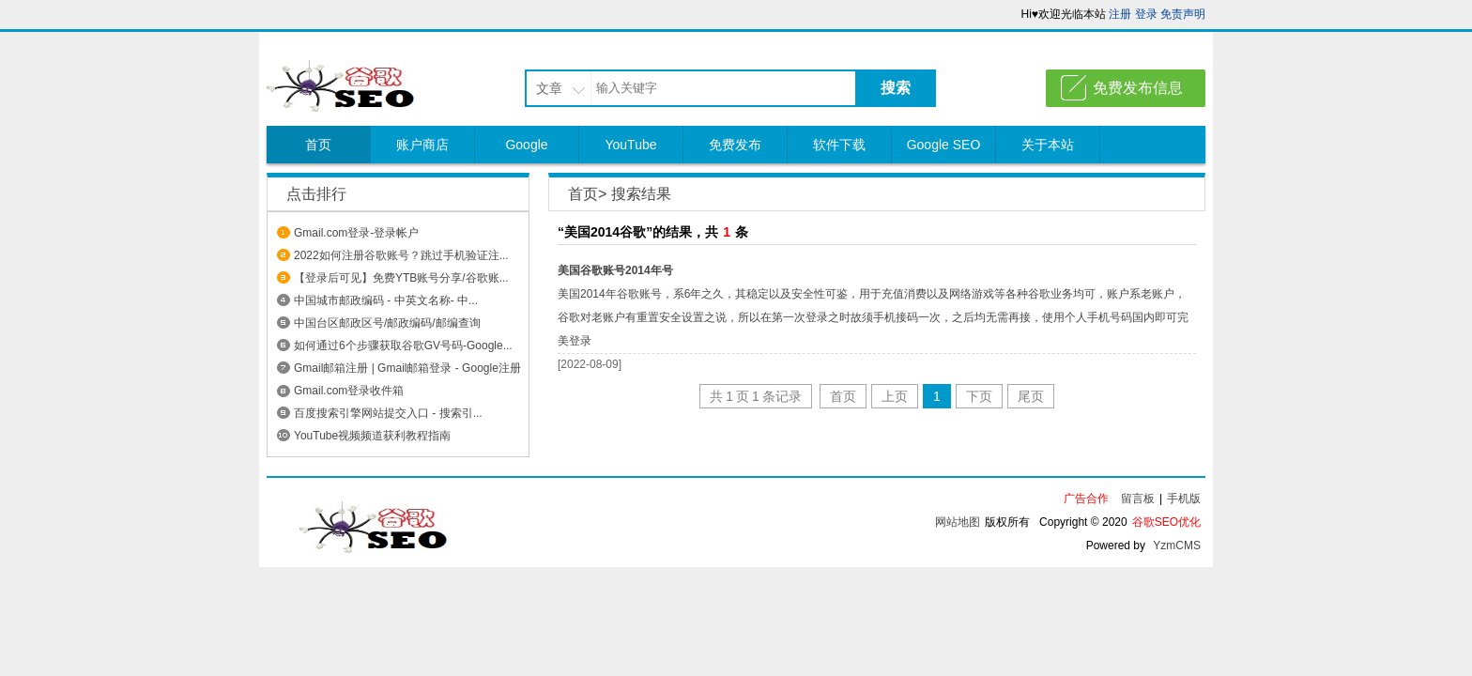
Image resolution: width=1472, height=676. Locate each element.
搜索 (896, 88)
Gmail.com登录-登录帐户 (356, 232)
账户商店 (422, 144)
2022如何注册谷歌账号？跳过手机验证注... (401, 255)
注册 (1120, 14)
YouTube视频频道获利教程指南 (372, 435)
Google (526, 144)
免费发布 (735, 144)
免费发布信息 (1138, 88)
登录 (1146, 14)
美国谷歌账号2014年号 (615, 270)
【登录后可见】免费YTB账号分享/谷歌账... (401, 277)
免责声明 (1182, 14)
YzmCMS (1177, 545)
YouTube (630, 144)
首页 (318, 144)
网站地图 (957, 522)
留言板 (1138, 498)
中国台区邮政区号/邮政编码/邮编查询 (387, 323)
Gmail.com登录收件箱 (349, 390)
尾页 (1031, 396)
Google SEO (944, 144)
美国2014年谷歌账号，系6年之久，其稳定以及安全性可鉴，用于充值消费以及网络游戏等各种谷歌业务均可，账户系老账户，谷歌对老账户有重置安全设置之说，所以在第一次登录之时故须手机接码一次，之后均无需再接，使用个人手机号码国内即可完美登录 (873, 317)
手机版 (1184, 498)
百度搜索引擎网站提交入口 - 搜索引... (388, 413)
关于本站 (1047, 144)
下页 (979, 396)
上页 (895, 396)
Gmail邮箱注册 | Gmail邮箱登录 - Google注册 (407, 368)
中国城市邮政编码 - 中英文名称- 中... (386, 300)
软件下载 (839, 144)
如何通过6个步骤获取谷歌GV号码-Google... (403, 345)
